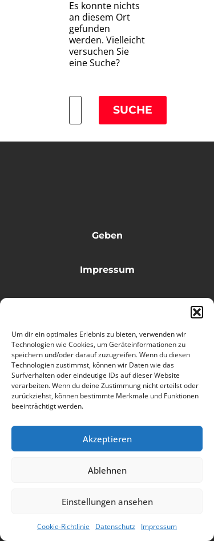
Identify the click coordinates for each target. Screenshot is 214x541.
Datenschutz (115, 526)
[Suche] (75, 110)
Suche (132, 109)
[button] (197, 312)
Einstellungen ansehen (107, 501)
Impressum (159, 526)
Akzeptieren (107, 439)
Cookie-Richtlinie (63, 526)
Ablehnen (107, 470)
